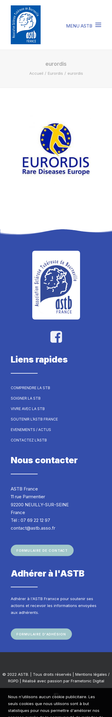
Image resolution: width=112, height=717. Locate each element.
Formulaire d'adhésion (41, 634)
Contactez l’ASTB (29, 440)
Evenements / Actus (31, 429)
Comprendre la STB (30, 388)
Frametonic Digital (87, 680)
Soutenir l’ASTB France (34, 419)
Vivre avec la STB (28, 408)
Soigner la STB (26, 398)
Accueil (36, 73)
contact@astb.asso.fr (33, 528)
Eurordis (55, 73)
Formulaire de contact (42, 550)
